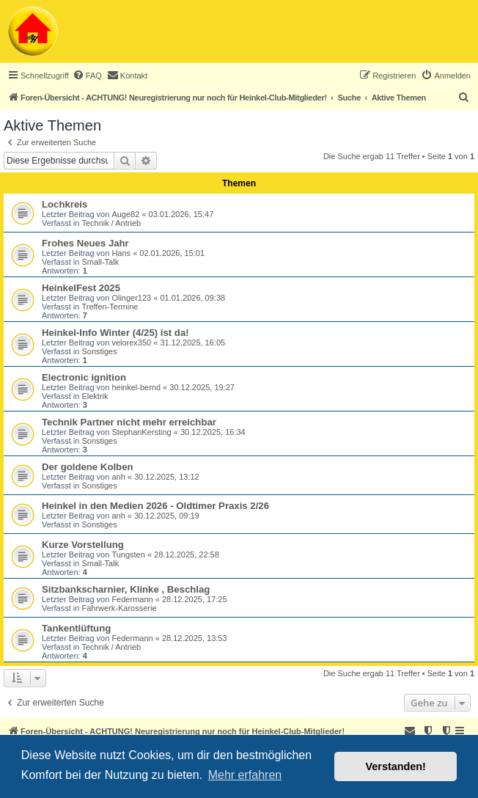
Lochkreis (64, 204)
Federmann (131, 599)
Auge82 (125, 214)
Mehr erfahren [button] (245, 775)
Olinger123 (131, 297)
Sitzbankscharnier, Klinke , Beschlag (126, 589)
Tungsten (127, 554)
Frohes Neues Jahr (85, 243)
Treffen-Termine (109, 306)
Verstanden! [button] (396, 766)
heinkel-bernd (136, 387)
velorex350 (131, 342)
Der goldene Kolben (87, 466)
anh (118, 476)
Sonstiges (99, 351)
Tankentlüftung (76, 628)
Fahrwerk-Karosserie (118, 608)
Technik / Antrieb (111, 223)
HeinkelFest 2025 (81, 287)
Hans (120, 253)
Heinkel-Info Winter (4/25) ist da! (115, 332)
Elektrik (94, 396)
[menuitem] (87, 75)
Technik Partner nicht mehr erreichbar (129, 422)
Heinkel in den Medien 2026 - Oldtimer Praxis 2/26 (155, 505)
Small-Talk (100, 261)
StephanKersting (141, 432)
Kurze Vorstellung (83, 544)
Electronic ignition (84, 377)
